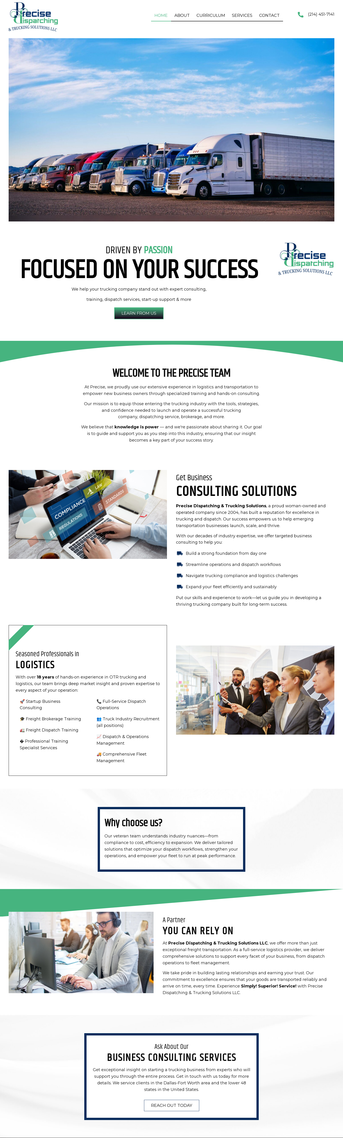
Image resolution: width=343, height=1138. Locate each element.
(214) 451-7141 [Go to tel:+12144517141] (321, 14)
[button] (139, 313)
